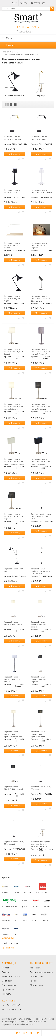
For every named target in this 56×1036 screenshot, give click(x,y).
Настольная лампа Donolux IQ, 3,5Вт (12, 191)
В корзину (14, 154)
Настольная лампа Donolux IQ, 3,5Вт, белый (41, 191)
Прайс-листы (8, 947)
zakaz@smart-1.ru (13, 1009)
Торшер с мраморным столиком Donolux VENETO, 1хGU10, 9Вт (40, 844)
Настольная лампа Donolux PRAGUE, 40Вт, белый (13, 351)
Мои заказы (35, 967)
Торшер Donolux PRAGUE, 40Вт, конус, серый (13, 679)
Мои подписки (36, 985)
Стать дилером (9, 985)
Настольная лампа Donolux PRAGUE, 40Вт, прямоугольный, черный (40, 461)
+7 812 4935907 (28, 27)
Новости (6, 967)
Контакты (6, 994)
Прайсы (33, 980)
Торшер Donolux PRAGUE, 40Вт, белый (13, 623)
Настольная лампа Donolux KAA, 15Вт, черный (39, 245)
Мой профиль (36, 976)
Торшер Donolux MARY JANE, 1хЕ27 (13, 570)
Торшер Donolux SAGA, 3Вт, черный (14, 842)
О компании (7, 980)
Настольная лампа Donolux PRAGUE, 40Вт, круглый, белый (13, 406)
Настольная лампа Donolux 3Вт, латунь (12, 137)
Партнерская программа (41, 972)
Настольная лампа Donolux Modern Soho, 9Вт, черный (40, 298)
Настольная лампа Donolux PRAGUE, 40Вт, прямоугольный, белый (14, 461)
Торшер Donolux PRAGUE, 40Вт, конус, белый (40, 624)
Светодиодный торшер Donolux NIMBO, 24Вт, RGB (41, 516)
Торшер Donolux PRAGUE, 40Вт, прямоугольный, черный (38, 734)
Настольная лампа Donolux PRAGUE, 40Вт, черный (13, 516)
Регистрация (38, 2)
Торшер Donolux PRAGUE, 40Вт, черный (13, 787)
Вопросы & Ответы (11, 976)
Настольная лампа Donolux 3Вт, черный (40, 137)
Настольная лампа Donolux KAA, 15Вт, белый (12, 245)
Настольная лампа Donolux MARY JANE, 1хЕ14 (12, 298)
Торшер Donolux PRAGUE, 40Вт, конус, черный (40, 679)
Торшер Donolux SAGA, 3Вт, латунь (41, 787)
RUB (14, 2)
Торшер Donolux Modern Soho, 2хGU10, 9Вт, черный (40, 571)
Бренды (5, 972)
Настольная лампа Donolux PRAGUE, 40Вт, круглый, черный (40, 406)
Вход (23, 2)
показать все (8, 937)
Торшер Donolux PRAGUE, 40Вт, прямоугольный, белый (14, 734)
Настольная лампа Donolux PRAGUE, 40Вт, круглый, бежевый (40, 351)
